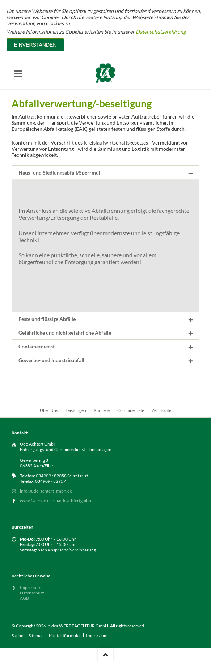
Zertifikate (161, 410)
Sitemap (36, 635)
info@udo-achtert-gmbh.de (46, 491)
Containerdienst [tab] (36, 346)
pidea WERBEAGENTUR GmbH (78, 625)
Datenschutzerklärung (161, 32)
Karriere (102, 410)
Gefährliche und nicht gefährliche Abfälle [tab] (64, 333)
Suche (17, 635)
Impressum (30, 587)
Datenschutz (32, 593)
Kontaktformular (65, 635)
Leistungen (76, 410)
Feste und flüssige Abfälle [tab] (47, 319)
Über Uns (49, 410)
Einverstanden (35, 45)
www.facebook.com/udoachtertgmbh (55, 500)
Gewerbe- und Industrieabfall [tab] (51, 360)
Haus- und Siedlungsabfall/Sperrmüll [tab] (60, 172)
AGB (24, 598)
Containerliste (130, 410)
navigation (18, 73)
